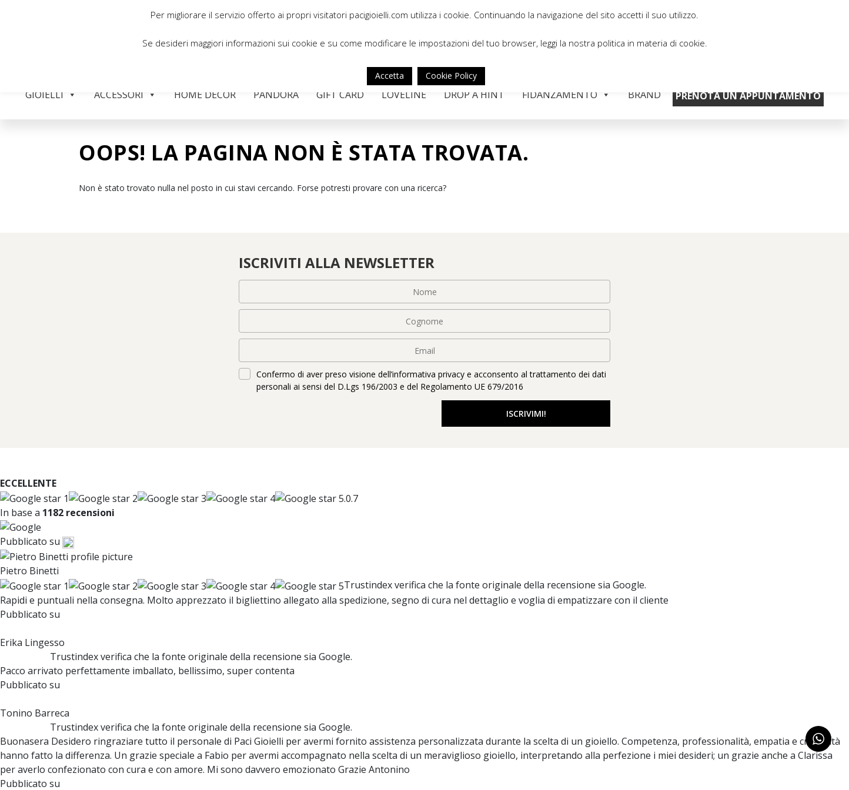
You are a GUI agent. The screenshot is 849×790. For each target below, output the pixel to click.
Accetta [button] (389, 75)
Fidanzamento (566, 94)
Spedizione (456, 744)
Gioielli (50, 94)
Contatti (276, 744)
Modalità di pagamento (486, 729)
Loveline (404, 94)
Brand (644, 94)
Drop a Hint (474, 94)
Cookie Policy (451, 75)
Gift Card (340, 94)
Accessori (125, 94)
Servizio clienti (466, 713)
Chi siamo (276, 713)
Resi (440, 759)
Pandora (276, 94)
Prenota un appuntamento (748, 95)
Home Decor (205, 94)
